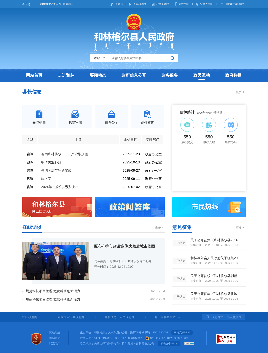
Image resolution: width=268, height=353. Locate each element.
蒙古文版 (183, 4)
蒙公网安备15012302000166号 (169, 338)
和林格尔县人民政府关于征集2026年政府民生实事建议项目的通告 (216, 258)
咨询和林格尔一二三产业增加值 (64, 154)
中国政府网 (29, 317)
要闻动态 (98, 75)
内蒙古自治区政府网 (71, 317)
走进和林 (66, 75)
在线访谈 (32, 227)
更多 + (240, 92)
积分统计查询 (169, 343)
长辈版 (119, 4)
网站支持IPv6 (182, 332)
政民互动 (201, 75)
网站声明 (54, 338)
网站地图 (54, 332)
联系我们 (54, 343)
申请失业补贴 (51, 162)
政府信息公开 (134, 75)
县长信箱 (32, 92)
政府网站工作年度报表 (223, 317)
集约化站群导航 (235, 4)
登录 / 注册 (206, 4)
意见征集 (182, 227)
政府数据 (233, 75)
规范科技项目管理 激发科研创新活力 (53, 291)
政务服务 (170, 75)
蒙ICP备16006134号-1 (129, 338)
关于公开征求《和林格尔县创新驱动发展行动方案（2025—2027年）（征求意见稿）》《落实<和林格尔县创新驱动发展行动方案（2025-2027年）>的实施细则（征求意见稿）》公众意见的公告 (216, 276)
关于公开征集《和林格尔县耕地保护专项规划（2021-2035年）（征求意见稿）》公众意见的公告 (216, 294)
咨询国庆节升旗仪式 (56, 170)
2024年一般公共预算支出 (60, 187)
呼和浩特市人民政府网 (119, 317)
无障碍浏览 (139, 4)
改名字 (46, 179)
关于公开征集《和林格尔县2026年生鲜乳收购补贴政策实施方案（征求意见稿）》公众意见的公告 (216, 240)
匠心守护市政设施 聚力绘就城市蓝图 (124, 246)
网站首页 (34, 75)
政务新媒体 (162, 4)
